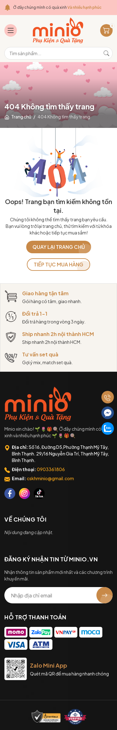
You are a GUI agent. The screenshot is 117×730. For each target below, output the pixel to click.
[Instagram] (24, 493)
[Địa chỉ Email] (58, 595)
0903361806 (51, 469)
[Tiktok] (39, 493)
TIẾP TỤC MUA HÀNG (58, 264)
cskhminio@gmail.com (50, 478)
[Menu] (10, 30)
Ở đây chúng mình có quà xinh (57, 7)
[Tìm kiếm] (106, 53)
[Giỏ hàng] (106, 30)
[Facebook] (9, 493)
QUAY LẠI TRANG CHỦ (58, 247)
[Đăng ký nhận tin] (104, 595)
